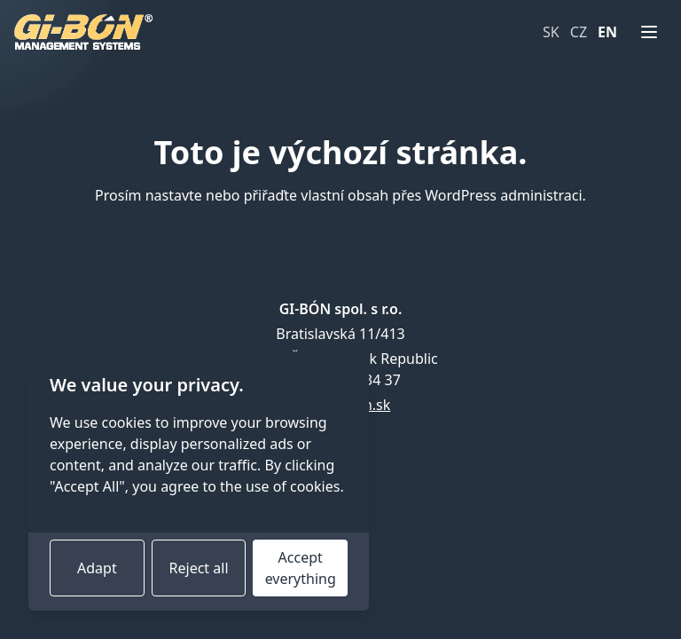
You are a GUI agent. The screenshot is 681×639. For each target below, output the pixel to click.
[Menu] (649, 32)
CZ (578, 32)
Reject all (199, 568)
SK (551, 32)
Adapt (97, 568)
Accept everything (300, 568)
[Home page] (83, 32)
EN (607, 32)
